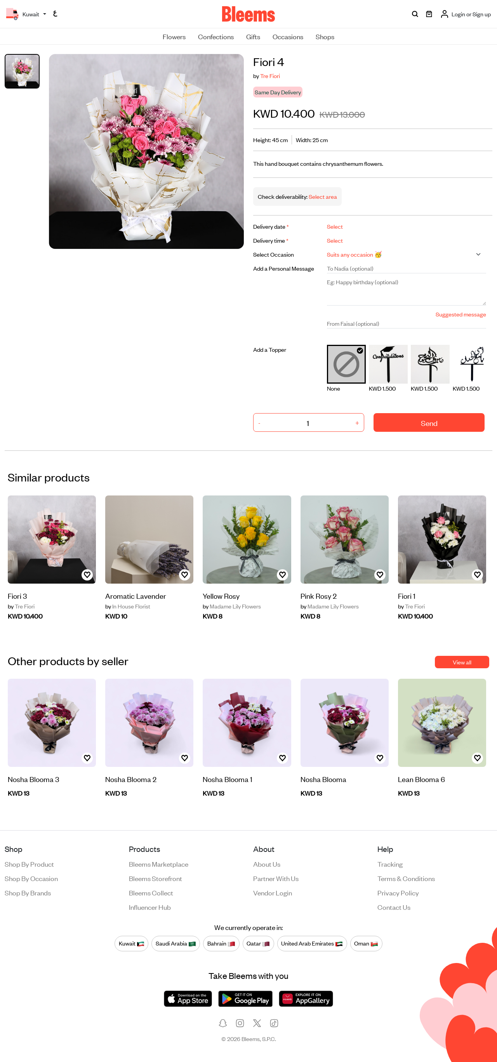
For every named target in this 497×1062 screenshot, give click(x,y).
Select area (322, 196)
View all (462, 662)
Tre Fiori (270, 75)
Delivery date (271, 226)
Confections (216, 36)
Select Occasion (273, 254)
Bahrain (221, 943)
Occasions (288, 36)
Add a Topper (269, 349)
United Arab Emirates (312, 943)
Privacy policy (398, 892)
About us (266, 863)
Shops (325, 36)
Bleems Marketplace (158, 863)
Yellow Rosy (221, 595)
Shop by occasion (31, 878)
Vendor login (272, 892)
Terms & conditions (406, 878)
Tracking (390, 863)
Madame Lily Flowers (232, 606)
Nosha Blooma (323, 779)
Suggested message (461, 314)
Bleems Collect (151, 892)
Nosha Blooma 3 (33, 779)
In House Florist (127, 606)
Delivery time (270, 240)
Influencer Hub (150, 906)
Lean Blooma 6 (421, 779)
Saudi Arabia (176, 943)
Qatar (258, 943)
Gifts (253, 36)
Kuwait (131, 943)
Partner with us (276, 878)
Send (429, 423)
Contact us (393, 906)
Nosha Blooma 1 (227, 779)
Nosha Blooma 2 (130, 779)
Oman (366, 943)
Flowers (174, 36)
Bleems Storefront (155, 878)
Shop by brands (28, 892)
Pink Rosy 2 (319, 595)
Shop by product (29, 863)
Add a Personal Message (283, 268)
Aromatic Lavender (135, 595)
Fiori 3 (17, 595)
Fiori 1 (406, 595)
